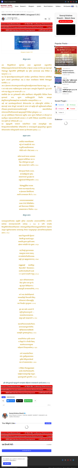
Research (23, 6)
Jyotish (39, 6)
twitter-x (61, 112)
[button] (72, 6)
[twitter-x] (68, 2)
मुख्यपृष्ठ (3, 11)
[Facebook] (10, 400)
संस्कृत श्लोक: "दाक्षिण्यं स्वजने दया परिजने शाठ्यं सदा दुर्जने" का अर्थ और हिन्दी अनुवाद (70, 81)
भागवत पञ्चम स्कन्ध (9, 11)
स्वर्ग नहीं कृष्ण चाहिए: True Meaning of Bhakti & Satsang (43, 24)
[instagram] (74, 2)
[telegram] (76, 2)
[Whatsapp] (28, 400)
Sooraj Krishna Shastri (16, 413)
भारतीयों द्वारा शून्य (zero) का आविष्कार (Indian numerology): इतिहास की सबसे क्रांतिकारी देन (70, 91)
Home (16, 6)
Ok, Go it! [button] (7, 463)
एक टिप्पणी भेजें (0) (26, 450)
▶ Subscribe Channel (66, 21)
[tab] (16, 6)
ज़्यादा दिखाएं (48, 423)
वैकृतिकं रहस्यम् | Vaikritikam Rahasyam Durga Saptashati (25, 30)
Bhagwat (31, 6)
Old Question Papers (69, 6)
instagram (61, 108)
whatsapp (73, 105)
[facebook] (66, 2)
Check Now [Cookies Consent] (12, 460)
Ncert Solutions (48, 6)
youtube (72, 108)
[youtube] (71, 2)
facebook (61, 105)
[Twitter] (19, 400)
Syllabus (58, 6)
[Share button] (35, 400)
